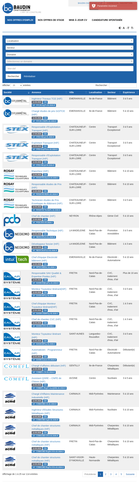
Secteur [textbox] (11, 48)
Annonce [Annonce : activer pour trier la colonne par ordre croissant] (36, 92)
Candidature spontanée (107, 20)
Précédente (90, 474)
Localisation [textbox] (13, 41)
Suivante (130, 474)
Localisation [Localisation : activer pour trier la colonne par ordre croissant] (95, 92)
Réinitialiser (29, 76)
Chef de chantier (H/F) (43, 216)
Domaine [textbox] (11, 54)
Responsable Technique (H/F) (47, 230)
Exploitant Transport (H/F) (45, 142)
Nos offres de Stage (51, 20)
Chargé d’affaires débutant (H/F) (49, 365)
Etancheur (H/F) (40, 171)
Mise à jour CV (78, 20)
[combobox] (69, 41)
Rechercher (13, 76)
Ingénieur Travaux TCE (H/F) (47, 98)
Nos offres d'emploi (20, 20)
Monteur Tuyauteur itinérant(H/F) (49, 289)
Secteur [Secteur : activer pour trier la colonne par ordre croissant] (112, 92)
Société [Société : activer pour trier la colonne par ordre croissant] (8, 92)
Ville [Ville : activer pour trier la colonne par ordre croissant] (71, 92)
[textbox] (69, 61)
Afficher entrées (16, 85)
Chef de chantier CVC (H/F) (46, 319)
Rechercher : (116, 85)
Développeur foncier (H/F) (45, 244)
